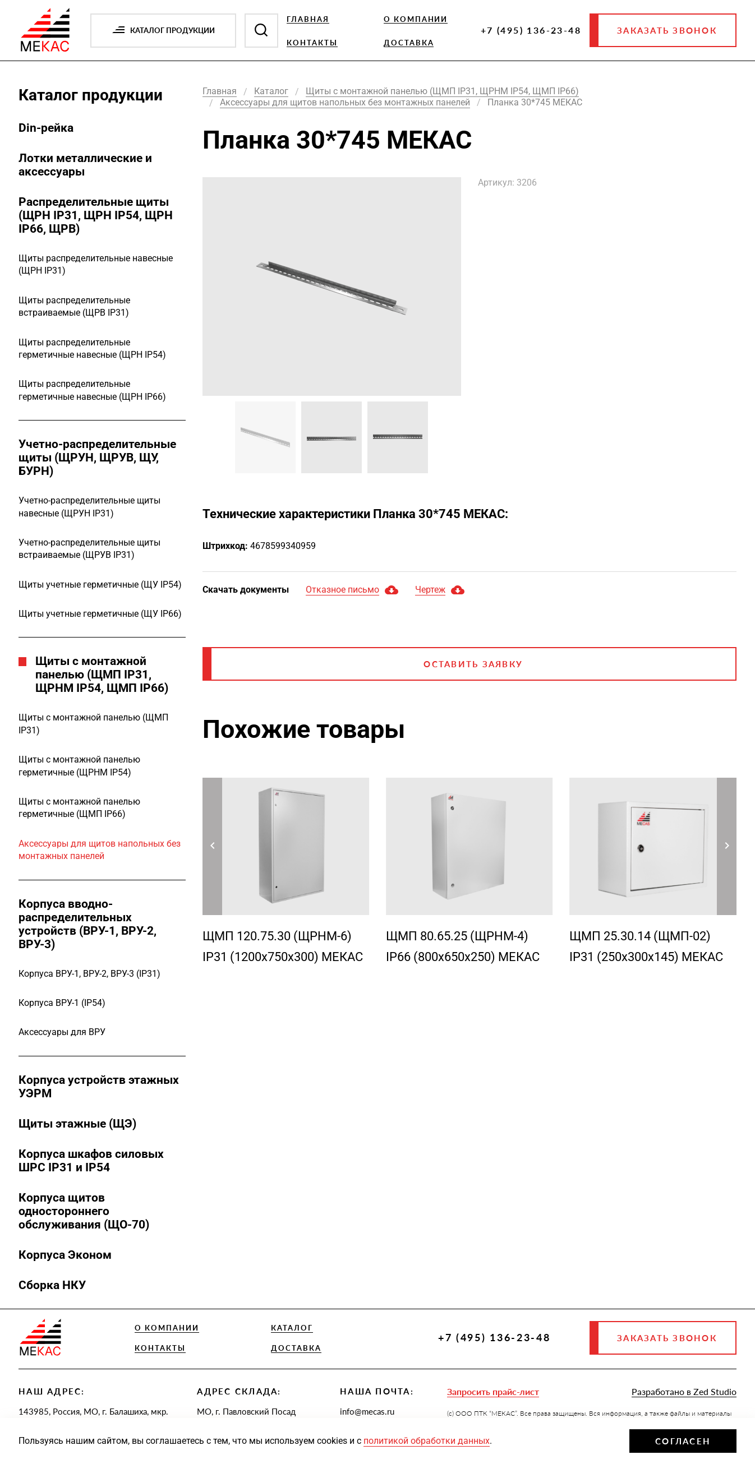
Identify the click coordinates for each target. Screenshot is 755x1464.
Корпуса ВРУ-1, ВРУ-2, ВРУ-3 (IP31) (89, 973)
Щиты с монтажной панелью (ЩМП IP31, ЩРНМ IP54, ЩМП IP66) (101, 674)
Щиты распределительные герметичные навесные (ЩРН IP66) (92, 389)
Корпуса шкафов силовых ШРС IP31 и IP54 (91, 1160)
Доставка (409, 42)
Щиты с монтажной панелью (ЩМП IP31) (93, 723)
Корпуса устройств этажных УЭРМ (99, 1086)
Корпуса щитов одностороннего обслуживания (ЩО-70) (84, 1211)
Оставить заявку (473, 664)
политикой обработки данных (426, 1440)
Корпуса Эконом (65, 1255)
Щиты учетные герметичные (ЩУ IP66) (100, 613)
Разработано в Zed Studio (684, 1391)
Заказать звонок (667, 30)
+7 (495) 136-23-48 (531, 30)
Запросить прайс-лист (493, 1391)
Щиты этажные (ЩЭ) (77, 1123)
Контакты (312, 42)
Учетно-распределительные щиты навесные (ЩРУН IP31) (89, 506)
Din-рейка (46, 128)
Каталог (292, 1327)
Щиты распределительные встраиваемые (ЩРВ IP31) (74, 306)
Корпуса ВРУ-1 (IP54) (62, 1002)
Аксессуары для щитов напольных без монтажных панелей (100, 849)
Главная (308, 19)
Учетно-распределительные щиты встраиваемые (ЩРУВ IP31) (89, 548)
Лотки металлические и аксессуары (85, 164)
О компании (416, 19)
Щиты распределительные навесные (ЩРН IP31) (96, 264)
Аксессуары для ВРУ (62, 1032)
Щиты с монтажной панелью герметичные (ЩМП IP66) (79, 807)
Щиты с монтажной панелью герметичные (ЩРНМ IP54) (79, 765)
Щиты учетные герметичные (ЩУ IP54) (100, 584)
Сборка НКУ (52, 1285)
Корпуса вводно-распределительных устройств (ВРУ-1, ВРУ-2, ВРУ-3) (87, 924)
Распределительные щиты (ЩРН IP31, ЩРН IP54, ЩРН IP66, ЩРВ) (96, 215)
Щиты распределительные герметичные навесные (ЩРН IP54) (92, 348)
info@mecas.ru (367, 1411)
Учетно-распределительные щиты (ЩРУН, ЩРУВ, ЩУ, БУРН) (97, 457)
